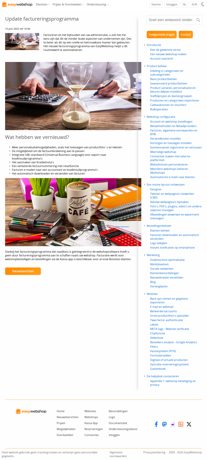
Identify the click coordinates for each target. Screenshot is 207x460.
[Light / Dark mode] (203, 4)
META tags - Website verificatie (169, 329)
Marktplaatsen (159, 264)
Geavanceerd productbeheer (168, 83)
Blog (153, 282)
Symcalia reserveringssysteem (169, 364)
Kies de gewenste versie (165, 50)
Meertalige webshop (163, 152)
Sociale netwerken (161, 269)
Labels (154, 324)
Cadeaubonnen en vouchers (168, 105)
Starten (156, 4)
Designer (156, 189)
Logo (112, 417)
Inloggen (171, 4)
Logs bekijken (158, 243)
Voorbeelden (65, 435)
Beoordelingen (118, 411)
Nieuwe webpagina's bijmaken (169, 202)
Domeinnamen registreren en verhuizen (176, 147)
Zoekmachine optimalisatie (167, 260)
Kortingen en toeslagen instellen (171, 143)
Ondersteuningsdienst (123, 429)
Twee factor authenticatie (166, 320)
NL (184, 4)
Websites (90, 411)
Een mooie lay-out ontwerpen (166, 184)
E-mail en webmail (161, 307)
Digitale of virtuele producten (169, 360)
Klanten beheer (160, 230)
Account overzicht (161, 58)
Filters (154, 346)
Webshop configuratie (161, 117)
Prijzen (61, 423)
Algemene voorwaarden (118, 454)
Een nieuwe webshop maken (168, 54)
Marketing (153, 255)
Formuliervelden (160, 355)
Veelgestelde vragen (162, 34)
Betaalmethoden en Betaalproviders (173, 126)
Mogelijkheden (66, 429)
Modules (152, 294)
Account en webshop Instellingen (171, 121)
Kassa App (91, 423)
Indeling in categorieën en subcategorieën (166, 72)
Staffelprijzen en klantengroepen (171, 96)
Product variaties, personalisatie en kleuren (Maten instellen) (173, 89)
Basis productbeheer (163, 79)
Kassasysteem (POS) (163, 351)
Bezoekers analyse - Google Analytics (173, 342)
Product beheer (157, 66)
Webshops (91, 417)
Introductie (154, 45)
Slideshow (156, 338)
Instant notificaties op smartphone (172, 247)
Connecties (91, 435)
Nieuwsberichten (23, 271)
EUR (194, 4)
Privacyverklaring (154, 452)
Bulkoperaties (159, 109)
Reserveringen (93, 429)
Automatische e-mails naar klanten (172, 177)
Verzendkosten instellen (165, 138)
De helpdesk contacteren (163, 376)
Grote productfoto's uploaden (169, 316)
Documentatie (118, 423)
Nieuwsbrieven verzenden (166, 277)
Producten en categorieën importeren (174, 100)
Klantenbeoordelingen (164, 273)
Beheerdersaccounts (163, 311)
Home (61, 411)
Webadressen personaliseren (169, 164)
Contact (186, 34)
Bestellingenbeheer (159, 226)
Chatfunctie (157, 333)
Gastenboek (158, 369)
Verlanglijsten (159, 286)
